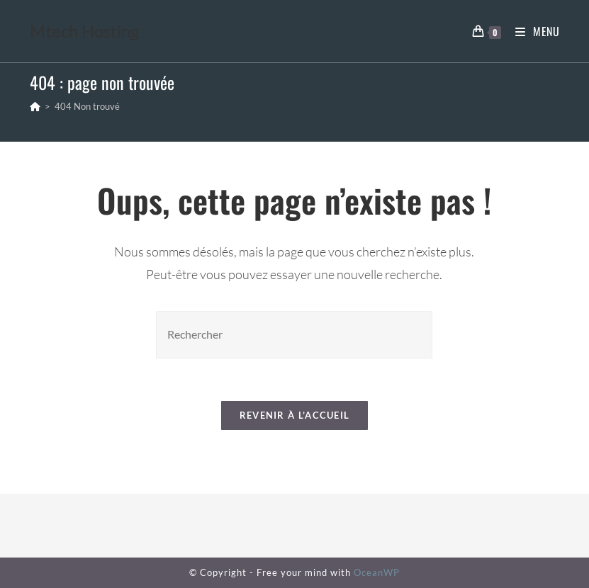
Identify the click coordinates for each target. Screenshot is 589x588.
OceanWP (377, 572)
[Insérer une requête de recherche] (294, 334)
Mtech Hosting (84, 31)
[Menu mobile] (532, 31)
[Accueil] (35, 106)
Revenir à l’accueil (295, 415)
